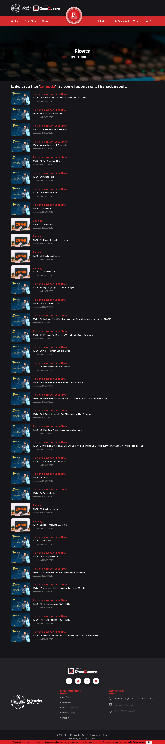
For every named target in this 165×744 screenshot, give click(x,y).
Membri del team (69, 707)
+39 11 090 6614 (122, 711)
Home (72, 57)
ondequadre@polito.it (121, 704)
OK (148, 742)
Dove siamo (66, 702)
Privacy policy (67, 712)
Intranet (64, 718)
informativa (139, 742)
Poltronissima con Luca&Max (50, 94)
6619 (132, 711)
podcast (82, 57)
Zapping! (38, 220)
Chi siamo (65, 697)
